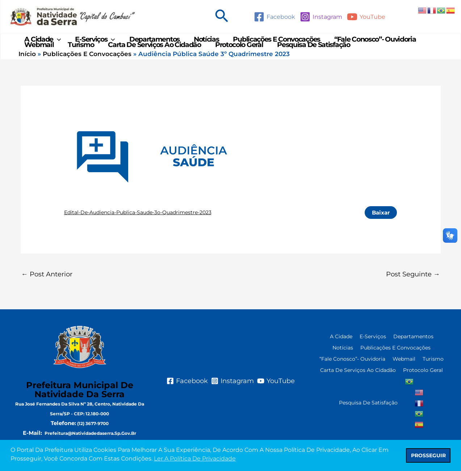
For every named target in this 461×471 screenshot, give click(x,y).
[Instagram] (321, 17)
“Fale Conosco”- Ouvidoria (369, 44)
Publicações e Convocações (271, 44)
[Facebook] (274, 17)
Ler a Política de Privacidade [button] (195, 458)
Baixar (381, 232)
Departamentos (151, 44)
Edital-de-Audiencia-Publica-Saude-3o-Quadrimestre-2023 (137, 232)
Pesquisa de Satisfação (308, 59)
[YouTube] (366, 17)
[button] (222, 16)
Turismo (79, 59)
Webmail (38, 59)
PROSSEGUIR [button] (428, 455)
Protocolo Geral (235, 59)
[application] (56, 44)
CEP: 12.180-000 (91, 433)
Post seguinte (413, 294)
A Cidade (42, 44)
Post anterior (46, 294)
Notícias (202, 44)
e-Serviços (93, 44)
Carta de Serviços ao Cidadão (151, 59)
